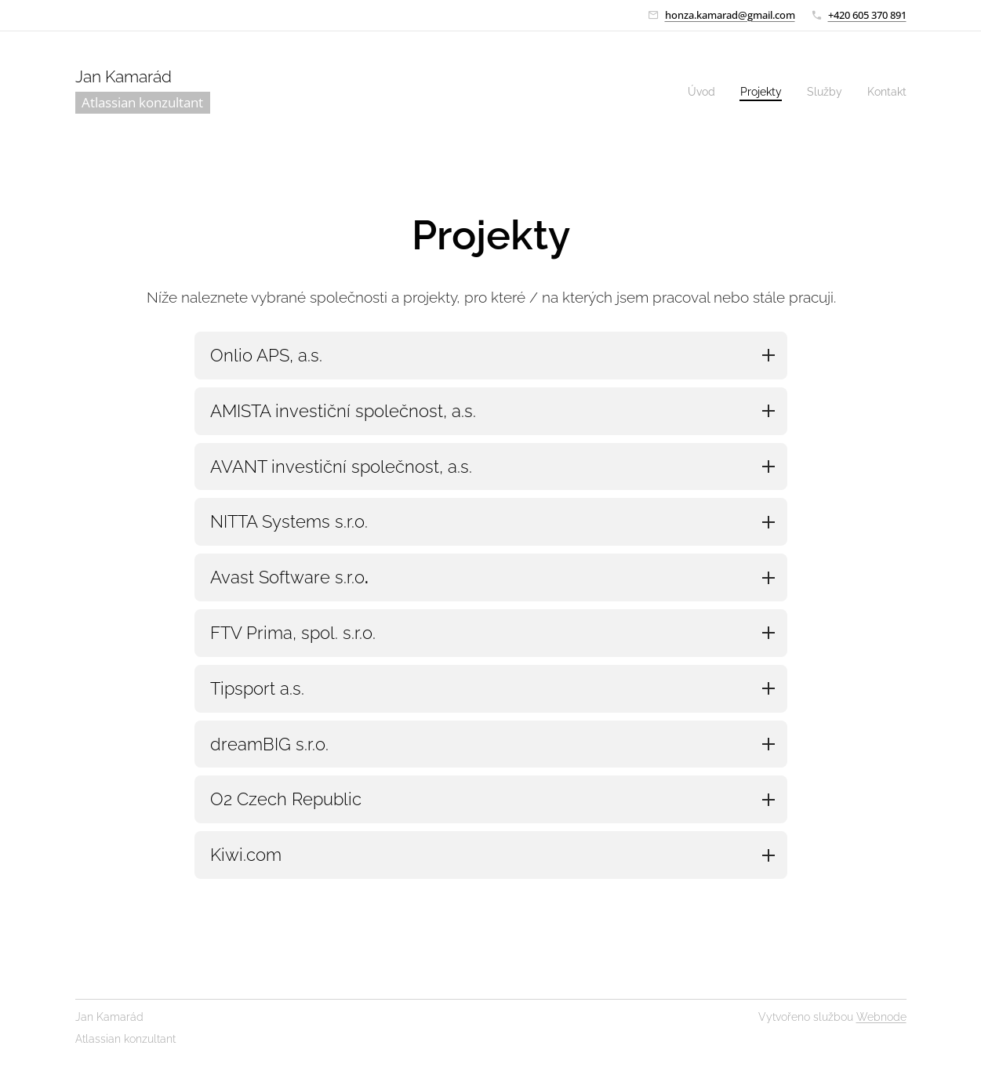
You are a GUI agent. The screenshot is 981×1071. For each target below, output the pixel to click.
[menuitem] (693, 91)
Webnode (881, 1017)
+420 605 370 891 (867, 15)
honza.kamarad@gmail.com (730, 15)
